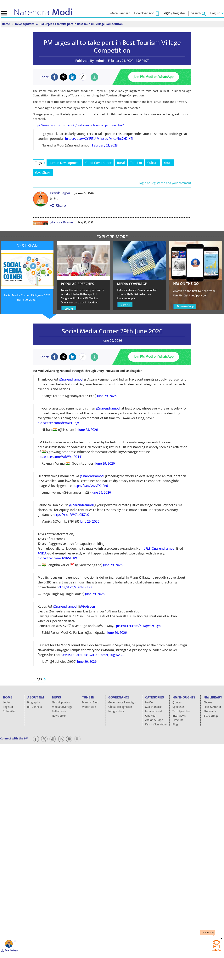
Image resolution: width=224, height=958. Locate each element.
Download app (11, 950)
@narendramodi (71, 379)
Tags (39, 163)
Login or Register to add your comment (165, 183)
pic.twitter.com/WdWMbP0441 (60, 457)
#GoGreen (87, 606)
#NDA (42, 553)
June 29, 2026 (106, 396)
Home (6, 24)
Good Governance (98, 163)
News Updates (25, 24)
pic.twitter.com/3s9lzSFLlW (57, 558)
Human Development (64, 163)
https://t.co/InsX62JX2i (116, 138)
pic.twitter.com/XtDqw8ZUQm (138, 626)
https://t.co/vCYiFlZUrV (82, 138)
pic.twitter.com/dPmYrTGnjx (58, 423)
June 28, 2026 (88, 430)
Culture (152, 163)
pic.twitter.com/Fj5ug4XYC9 (103, 655)
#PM (146, 548)
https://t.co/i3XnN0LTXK (74, 587)
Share (58, 205)
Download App (185, 306)
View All (69, 309)
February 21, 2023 (105, 145)
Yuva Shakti (43, 172)
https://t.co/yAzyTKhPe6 (90, 486)
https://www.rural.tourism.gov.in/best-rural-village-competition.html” (78, 125)
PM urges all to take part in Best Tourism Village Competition (81, 24)
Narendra (43, 12)
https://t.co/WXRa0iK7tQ (71, 515)
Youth (168, 163)
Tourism (136, 163)
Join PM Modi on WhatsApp (154, 77)
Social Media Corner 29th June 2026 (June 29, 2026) (26, 297)
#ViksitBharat (73, 655)
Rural (121, 163)
